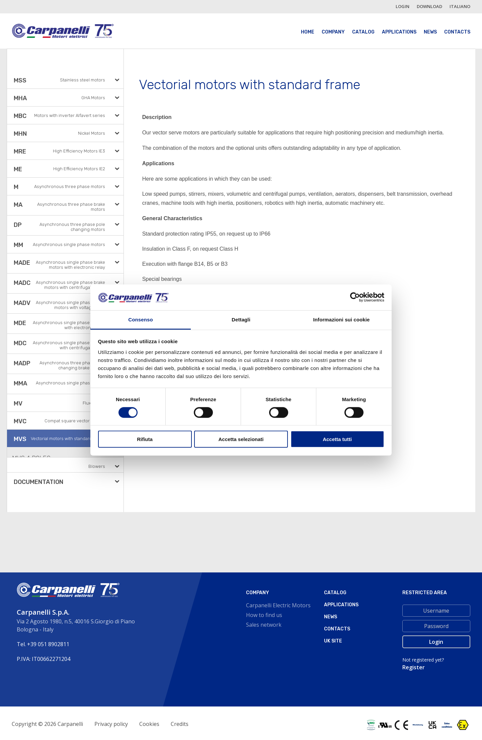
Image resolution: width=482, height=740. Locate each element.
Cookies (149, 724)
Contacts (457, 32)
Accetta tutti (337, 439)
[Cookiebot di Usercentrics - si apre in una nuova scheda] (355, 297)
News (430, 32)
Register (413, 667)
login (402, 6)
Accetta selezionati (240, 439)
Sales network (264, 624)
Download (429, 6)
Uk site (333, 641)
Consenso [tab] (140, 319)
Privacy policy (111, 724)
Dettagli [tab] (241, 319)
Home (307, 32)
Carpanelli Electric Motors (278, 605)
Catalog (363, 32)
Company (333, 32)
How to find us (264, 615)
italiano (460, 6)
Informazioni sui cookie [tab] (341, 319)
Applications (399, 32)
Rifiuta (145, 439)
